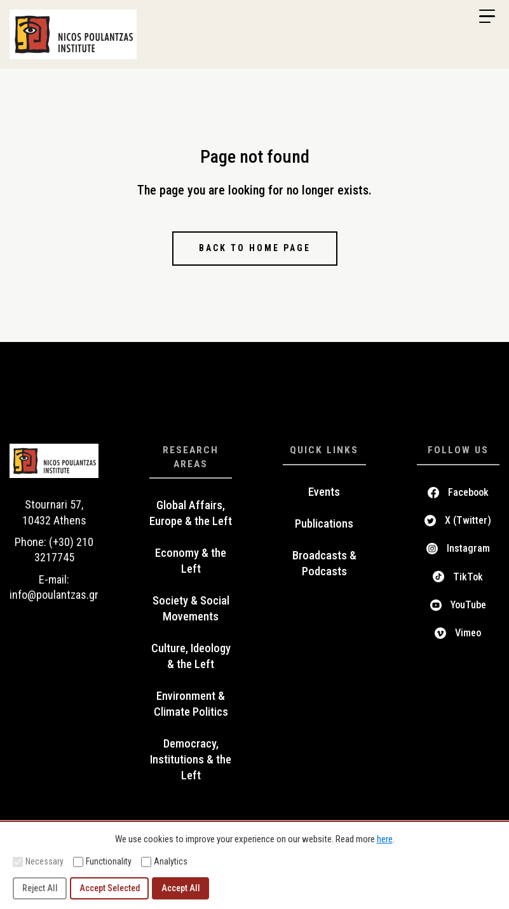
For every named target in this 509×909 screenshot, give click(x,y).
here (385, 839)
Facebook (468, 492)
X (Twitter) (468, 520)
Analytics (164, 861)
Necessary (38, 861)
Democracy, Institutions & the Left (190, 760)
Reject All (40, 888)
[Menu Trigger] (487, 16)
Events (324, 492)
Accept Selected (109, 888)
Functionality (102, 861)
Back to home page (255, 248)
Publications (324, 524)
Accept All (180, 888)
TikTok (468, 577)
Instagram (468, 548)
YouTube (468, 605)
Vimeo (468, 633)
